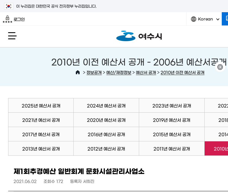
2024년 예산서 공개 (106, 105)
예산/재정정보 (118, 72)
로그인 (14, 19)
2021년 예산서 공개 (41, 120)
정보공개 (94, 72)
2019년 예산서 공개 (171, 120)
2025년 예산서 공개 (41, 105)
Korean (205, 21)
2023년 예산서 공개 (171, 105)
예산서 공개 (146, 72)
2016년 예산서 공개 (106, 134)
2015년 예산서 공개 (171, 134)
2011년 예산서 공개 (172, 148)
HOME (78, 72)
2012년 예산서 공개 (106, 148)
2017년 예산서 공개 (41, 134)
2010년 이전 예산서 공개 (182, 72)
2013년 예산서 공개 (41, 148)
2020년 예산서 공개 (106, 120)
